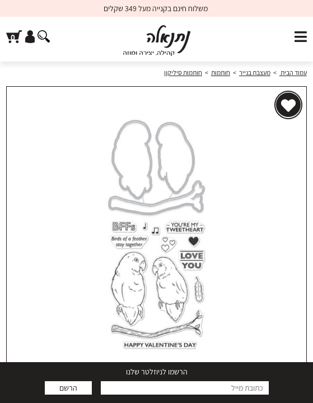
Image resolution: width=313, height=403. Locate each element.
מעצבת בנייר (254, 72)
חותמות (220, 72)
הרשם (68, 388)
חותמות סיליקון (183, 72)
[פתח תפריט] (301, 37)
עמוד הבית (293, 72)
